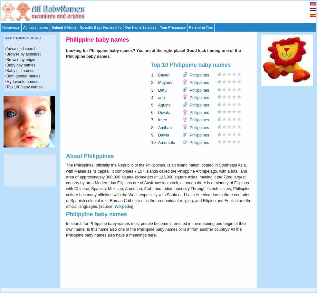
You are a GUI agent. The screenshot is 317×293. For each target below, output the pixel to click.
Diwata (164, 112)
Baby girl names (20, 70)
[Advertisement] (161, 10)
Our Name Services (140, 27)
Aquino (164, 105)
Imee (162, 120)
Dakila (163, 135)
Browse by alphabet (23, 54)
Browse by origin (20, 59)
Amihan (165, 128)
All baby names (35, 27)
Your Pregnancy (173, 27)
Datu (162, 90)
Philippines (199, 75)
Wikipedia (123, 206)
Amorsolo (166, 142)
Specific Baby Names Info (100, 27)
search (76, 223)
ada (161, 98)
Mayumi (165, 82)
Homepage (11, 27)
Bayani (164, 75)
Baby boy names (20, 65)
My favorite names (22, 81)
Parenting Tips (201, 27)
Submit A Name (64, 27)
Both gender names (23, 76)
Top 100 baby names (24, 87)
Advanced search (21, 48)
